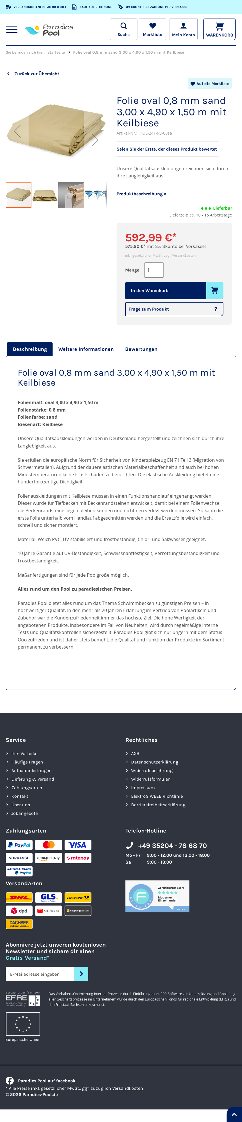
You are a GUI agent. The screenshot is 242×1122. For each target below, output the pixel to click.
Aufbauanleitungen (31, 770)
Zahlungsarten (26, 787)
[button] (17, 131)
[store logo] (49, 29)
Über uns (20, 804)
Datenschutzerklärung (154, 762)
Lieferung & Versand (32, 779)
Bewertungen (141, 349)
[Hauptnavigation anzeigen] (11, 29)
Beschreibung (30, 349)
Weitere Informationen (86, 349)
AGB (135, 753)
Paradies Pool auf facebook (40, 1081)
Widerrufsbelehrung (152, 770)
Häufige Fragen (27, 762)
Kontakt (19, 796)
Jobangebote (24, 813)
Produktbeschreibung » (142, 194)
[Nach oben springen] (234, 1114)
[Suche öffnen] (122, 29)
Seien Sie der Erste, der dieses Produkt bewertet (167, 149)
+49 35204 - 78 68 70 (172, 846)
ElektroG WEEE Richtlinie (157, 796)
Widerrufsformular (150, 779)
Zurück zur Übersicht (36, 73)
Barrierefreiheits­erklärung (158, 804)
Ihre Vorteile (23, 753)
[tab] (29, 349)
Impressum (143, 787)
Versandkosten (184, 255)
